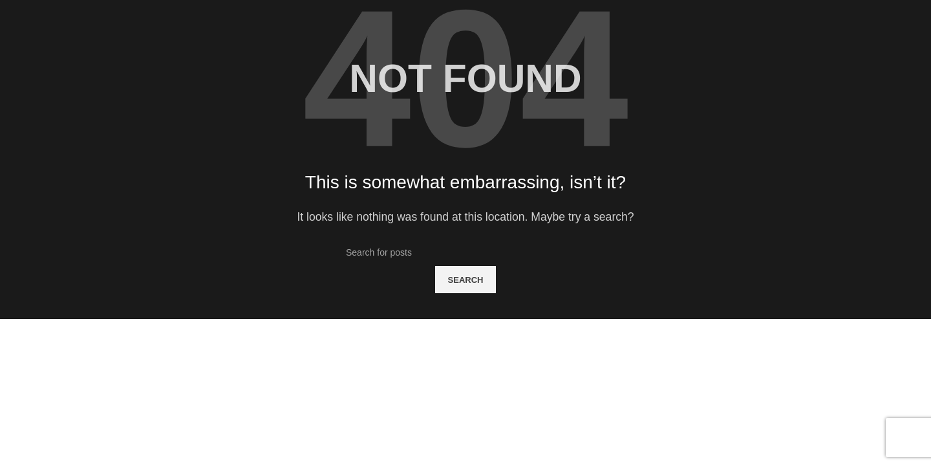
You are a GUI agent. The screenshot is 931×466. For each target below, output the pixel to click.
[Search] (465, 252)
